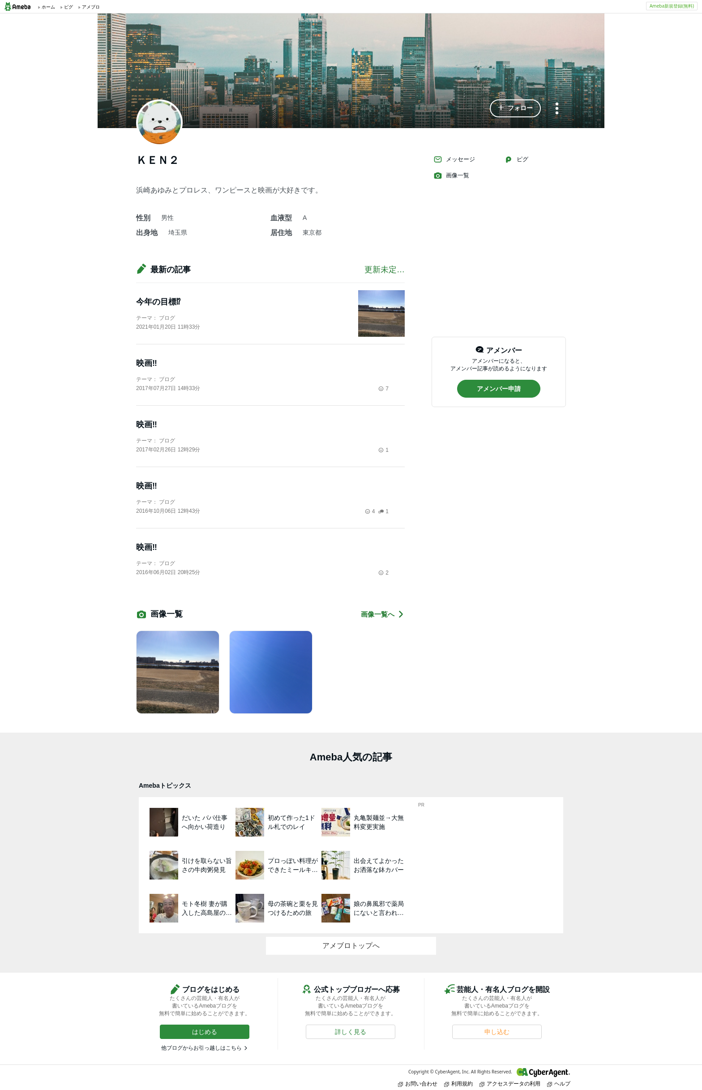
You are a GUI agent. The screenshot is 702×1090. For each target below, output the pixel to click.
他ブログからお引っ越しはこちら (201, 1048)
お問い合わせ (417, 1083)
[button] (515, 108)
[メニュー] (557, 109)
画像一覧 (451, 175)
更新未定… (384, 269)
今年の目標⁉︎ (158, 301)
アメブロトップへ (351, 945)
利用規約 (458, 1083)
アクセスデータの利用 (509, 1083)
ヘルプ (558, 1083)
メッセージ (454, 159)
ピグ (516, 159)
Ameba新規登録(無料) (672, 6)
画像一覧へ (383, 614)
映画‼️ (146, 363)
